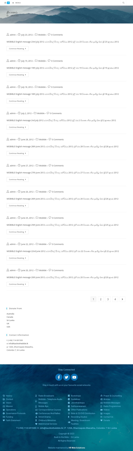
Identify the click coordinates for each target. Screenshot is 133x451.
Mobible (42, 34)
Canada (10, 317)
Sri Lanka (10, 320)
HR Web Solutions (77, 448)
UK (8, 323)
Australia (10, 313)
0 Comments (57, 34)
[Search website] (123, 2)
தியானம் (14, 15)
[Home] (7, 15)
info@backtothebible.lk (18, 343)
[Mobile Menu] (15, 3)
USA (8, 326)
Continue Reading (17, 48)
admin (13, 34)
